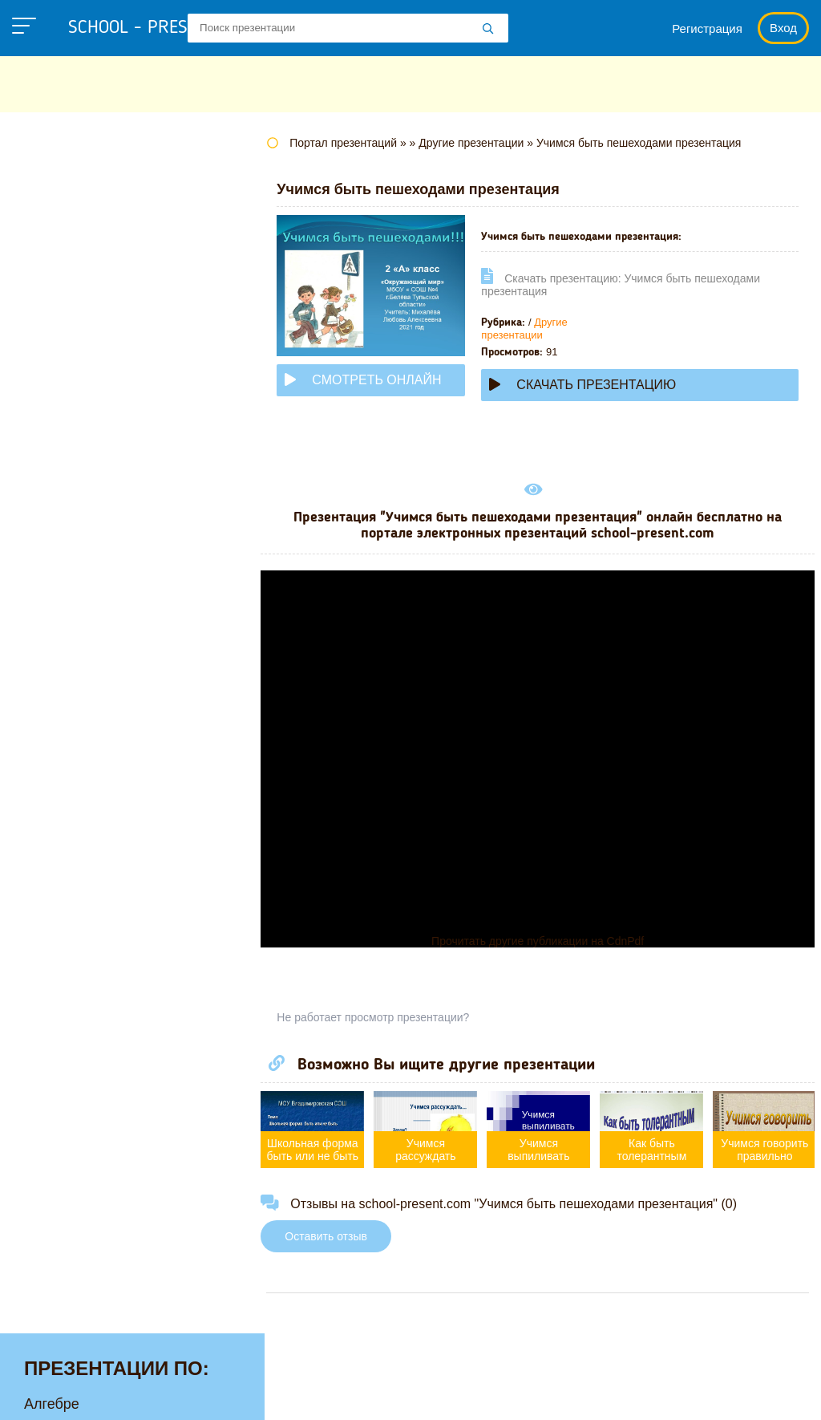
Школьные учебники (523, 1396)
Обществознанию (83, 581)
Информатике (70, 382)
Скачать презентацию (592, 385)
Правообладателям (303, 1396)
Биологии (55, 258)
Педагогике (61, 631)
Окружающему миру (92, 606)
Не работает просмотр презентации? (383, 1017)
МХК (39, 531)
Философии (63, 755)
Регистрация (707, 28)
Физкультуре (65, 730)
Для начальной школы (99, 357)
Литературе (63, 432)
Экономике (61, 830)
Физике (48, 705)
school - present (156, 28)
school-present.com (115, 1359)
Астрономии (65, 233)
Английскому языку (88, 208)
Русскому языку (76, 655)
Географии (60, 282)
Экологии (55, 805)
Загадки (411, 1396)
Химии (46, 780)
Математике (64, 456)
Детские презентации (95, 332)
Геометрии (59, 307)
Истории (52, 407)
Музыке (49, 506)
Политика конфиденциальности (122, 1396)
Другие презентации (534, 328)
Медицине (58, 481)
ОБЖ (41, 556)
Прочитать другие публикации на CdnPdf (542, 941)
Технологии (62, 680)
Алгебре (51, 183)
